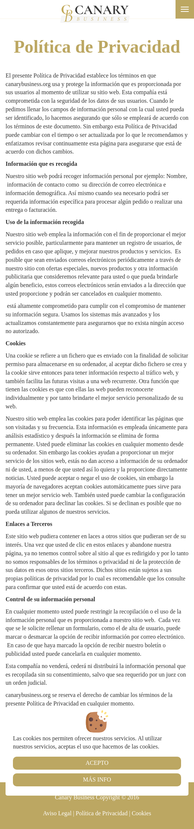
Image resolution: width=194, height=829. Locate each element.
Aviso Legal (57, 813)
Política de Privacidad (101, 813)
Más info (97, 779)
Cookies (141, 813)
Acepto (97, 763)
